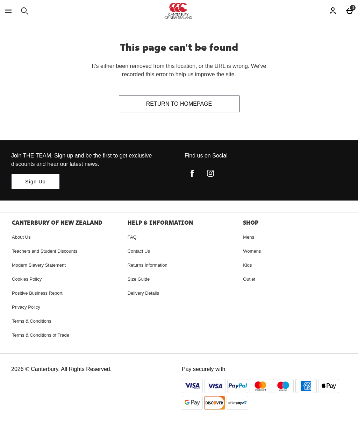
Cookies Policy (27, 279)
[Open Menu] (8, 10)
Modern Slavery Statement (39, 265)
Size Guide (139, 279)
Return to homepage (179, 104)
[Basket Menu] (349, 10)
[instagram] (210, 173)
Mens (248, 237)
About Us (21, 237)
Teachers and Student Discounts (44, 251)
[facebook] (192, 173)
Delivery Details (143, 293)
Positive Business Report (37, 293)
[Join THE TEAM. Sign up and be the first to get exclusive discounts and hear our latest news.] (35, 181)
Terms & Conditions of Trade (40, 335)
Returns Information (147, 265)
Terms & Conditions (31, 321)
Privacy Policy (26, 307)
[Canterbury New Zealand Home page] (178, 11)
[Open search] (24, 10)
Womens (252, 251)
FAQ (132, 237)
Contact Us (139, 251)
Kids (247, 265)
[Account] (332, 10)
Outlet (249, 279)
